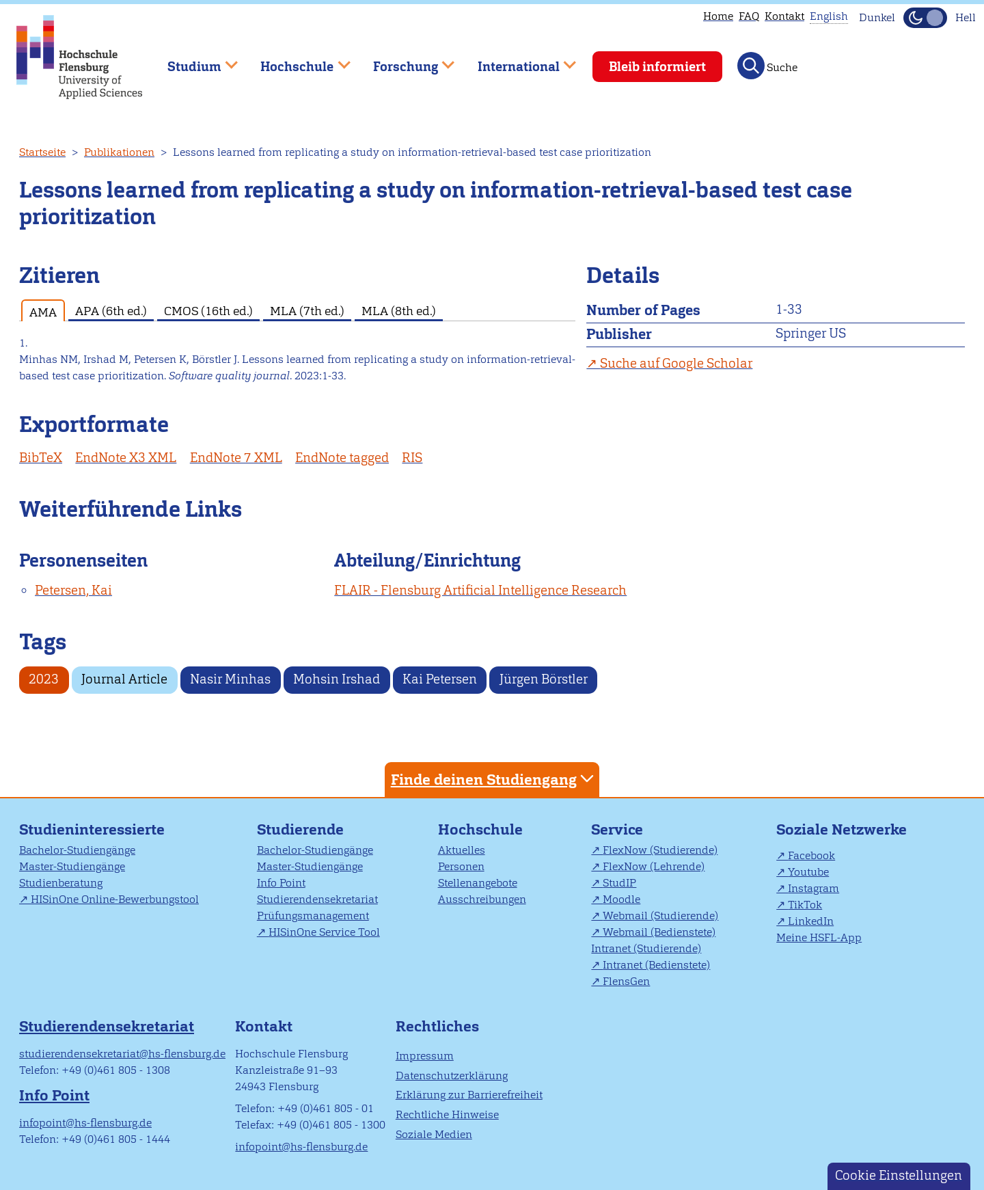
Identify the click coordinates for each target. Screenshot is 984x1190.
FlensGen (626, 981)
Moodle (621, 899)
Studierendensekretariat (317, 899)
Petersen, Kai (73, 590)
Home (718, 16)
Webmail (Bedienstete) (659, 932)
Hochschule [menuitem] (296, 60)
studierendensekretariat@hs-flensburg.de (122, 1053)
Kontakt (784, 16)
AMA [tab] (43, 312)
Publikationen (119, 152)
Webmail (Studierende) (660, 915)
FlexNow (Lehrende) (654, 866)
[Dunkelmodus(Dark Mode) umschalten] (925, 18)
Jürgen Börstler (544, 679)
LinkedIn (811, 921)
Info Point (281, 883)
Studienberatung (60, 883)
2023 (44, 679)
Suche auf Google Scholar (676, 363)
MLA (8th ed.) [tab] (398, 311)
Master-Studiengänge (72, 866)
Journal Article (124, 679)
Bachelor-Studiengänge (77, 850)
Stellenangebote (477, 883)
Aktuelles (461, 850)
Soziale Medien (434, 1134)
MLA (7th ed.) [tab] (307, 311)
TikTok (805, 904)
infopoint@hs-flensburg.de (85, 1122)
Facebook (811, 855)
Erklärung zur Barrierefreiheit (469, 1094)
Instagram (813, 888)
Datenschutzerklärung (452, 1075)
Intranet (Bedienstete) (656, 965)
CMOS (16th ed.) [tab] (208, 311)
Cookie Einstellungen (898, 1175)
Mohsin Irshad (336, 679)
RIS (412, 457)
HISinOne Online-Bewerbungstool (115, 899)
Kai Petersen (439, 679)
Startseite (42, 152)
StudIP (619, 883)
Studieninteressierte (92, 829)
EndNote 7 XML (236, 457)
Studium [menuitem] (193, 60)
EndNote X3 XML (125, 457)
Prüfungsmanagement (313, 915)
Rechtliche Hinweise (447, 1114)
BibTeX (40, 457)
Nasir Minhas (230, 679)
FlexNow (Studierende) (660, 850)
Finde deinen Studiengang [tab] (494, 778)
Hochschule (480, 829)
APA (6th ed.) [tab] (111, 311)
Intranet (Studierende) (646, 948)
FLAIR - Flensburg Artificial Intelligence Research (480, 590)
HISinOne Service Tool (324, 932)
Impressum (425, 1056)
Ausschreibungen (482, 899)
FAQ (749, 16)
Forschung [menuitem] (403, 60)
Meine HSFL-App (819, 937)
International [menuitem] (517, 60)
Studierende (300, 829)
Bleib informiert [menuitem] (657, 66)
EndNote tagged (342, 457)
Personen (461, 866)
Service (617, 829)
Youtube (808, 872)
